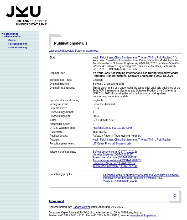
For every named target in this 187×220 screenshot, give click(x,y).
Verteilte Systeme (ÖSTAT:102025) (113, 154)
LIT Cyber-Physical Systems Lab (112, 143)
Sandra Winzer (81, 207)
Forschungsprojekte (86, 50)
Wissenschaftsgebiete (61, 50)
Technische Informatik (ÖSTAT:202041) (115, 166)
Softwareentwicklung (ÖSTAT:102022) (115, 151)
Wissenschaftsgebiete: (63, 151)
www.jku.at (136, 215)
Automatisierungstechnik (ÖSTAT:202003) (117, 160)
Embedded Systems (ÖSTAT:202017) (114, 163)
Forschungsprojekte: (62, 174)
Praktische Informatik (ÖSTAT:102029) (115, 157)
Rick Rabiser (164, 57)
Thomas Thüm (146, 57)
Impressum (150, 215)
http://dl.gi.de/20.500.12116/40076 (113, 127)
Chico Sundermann (125, 57)
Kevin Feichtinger (103, 57)
